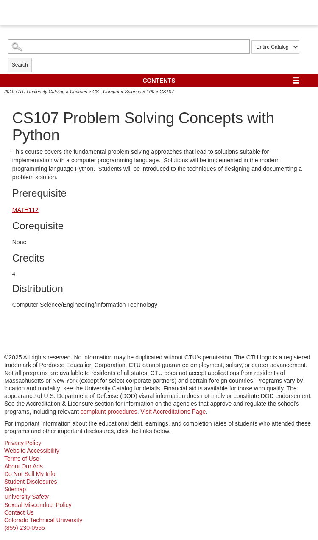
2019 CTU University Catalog (34, 91)
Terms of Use (21, 458)
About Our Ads (23, 466)
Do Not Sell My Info (30, 473)
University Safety (26, 496)
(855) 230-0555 (24, 527)
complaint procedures (109, 411)
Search (20, 65)
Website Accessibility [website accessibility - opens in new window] (31, 450)
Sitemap (15, 489)
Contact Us (18, 512)
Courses (78, 91)
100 (150, 91)
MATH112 (25, 209)
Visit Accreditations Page (173, 411)
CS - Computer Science (117, 91)
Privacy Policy (22, 443)
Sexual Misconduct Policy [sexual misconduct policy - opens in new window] (38, 504)
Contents (159, 80)
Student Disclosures (30, 481)
